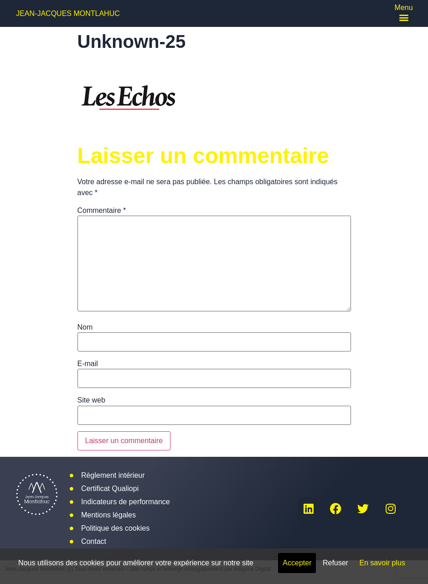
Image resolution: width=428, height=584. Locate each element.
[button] (403, 17)
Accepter (297, 563)
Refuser (335, 563)
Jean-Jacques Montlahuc (68, 13)
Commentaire (101, 210)
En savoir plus (382, 563)
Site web (91, 400)
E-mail (87, 363)
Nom (85, 327)
